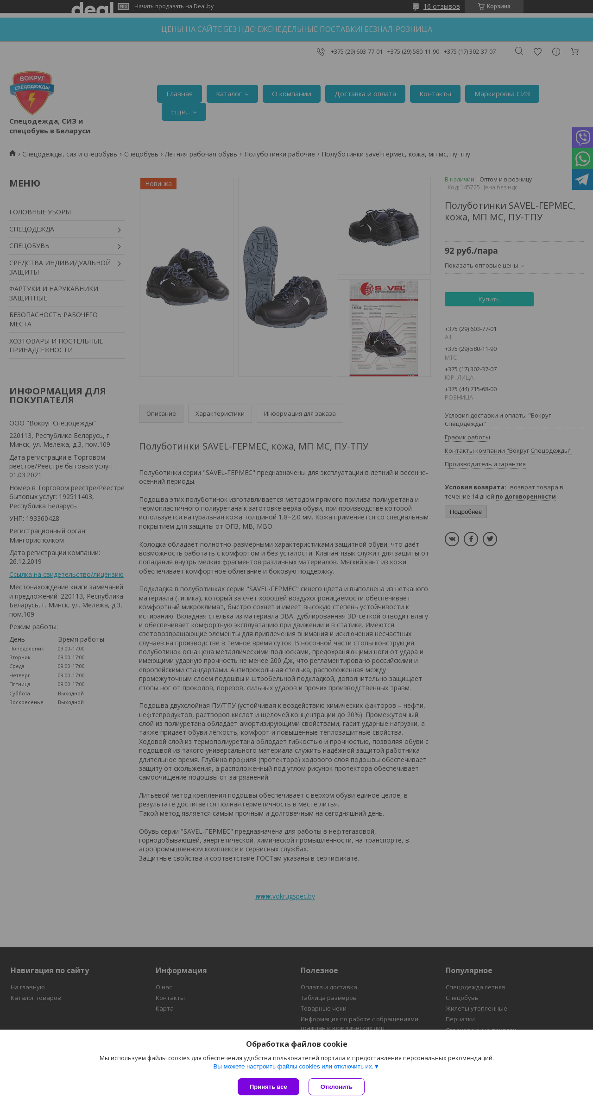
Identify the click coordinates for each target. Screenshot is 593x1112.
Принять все (268, 1086)
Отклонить (337, 1086)
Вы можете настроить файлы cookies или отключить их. (293, 1066)
